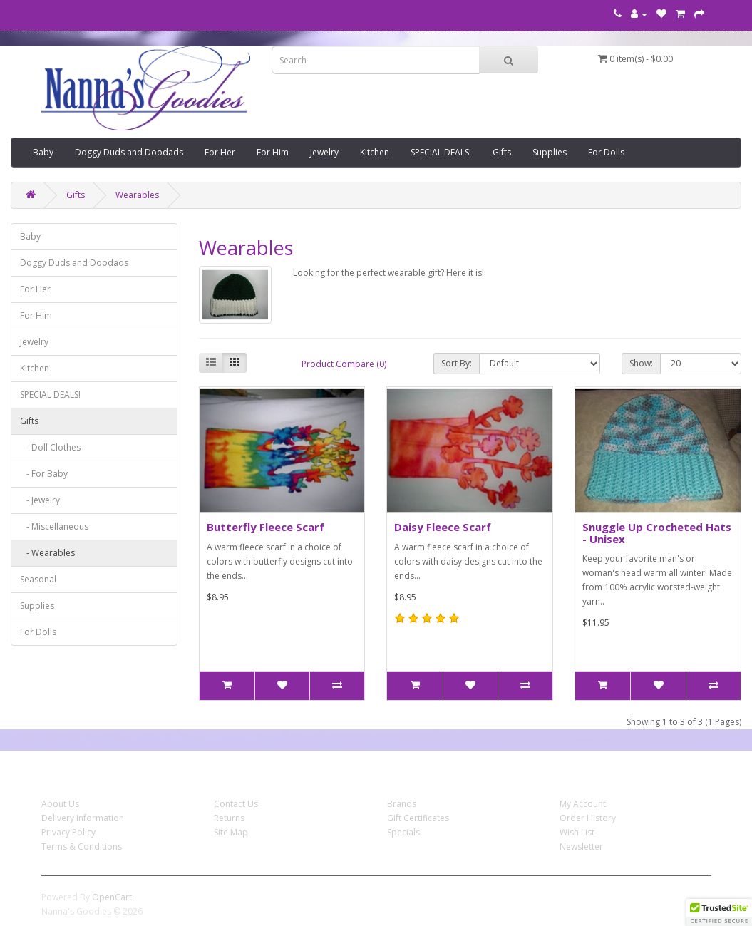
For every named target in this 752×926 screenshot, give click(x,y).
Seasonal (38, 579)
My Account (583, 804)
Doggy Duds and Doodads (129, 152)
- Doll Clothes (50, 447)
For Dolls (606, 152)
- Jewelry (40, 500)
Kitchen (374, 152)
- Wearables (47, 553)
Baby (43, 152)
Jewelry (324, 152)
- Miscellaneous (54, 526)
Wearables (137, 195)
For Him (273, 152)
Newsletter (581, 846)
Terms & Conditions (81, 846)
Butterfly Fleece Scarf (265, 527)
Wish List (577, 832)
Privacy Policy (68, 832)
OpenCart (112, 897)
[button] (719, 912)
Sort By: (456, 363)
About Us (60, 804)
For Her (220, 152)
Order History (588, 818)
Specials (403, 832)
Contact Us (236, 804)
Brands (401, 804)
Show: (641, 363)
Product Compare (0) (344, 364)
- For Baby (44, 474)
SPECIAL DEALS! (441, 152)
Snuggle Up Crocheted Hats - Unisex (656, 533)
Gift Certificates (418, 818)
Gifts (502, 152)
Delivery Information (82, 818)
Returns (229, 818)
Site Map (231, 832)
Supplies (549, 152)
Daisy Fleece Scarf (442, 527)
